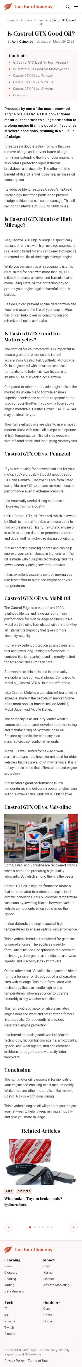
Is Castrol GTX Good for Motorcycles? (41, 69)
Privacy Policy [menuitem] (14, 1360)
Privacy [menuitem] (9, 1321)
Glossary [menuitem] (10, 1272)
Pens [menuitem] (8, 1266)
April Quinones (22, 41)
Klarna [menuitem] (47, 1272)
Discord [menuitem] (10, 1333)
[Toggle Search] (68, 6)
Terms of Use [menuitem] (38, 1360)
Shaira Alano (17, 1205)
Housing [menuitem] (49, 1321)
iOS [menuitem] (6, 1315)
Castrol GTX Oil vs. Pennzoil (33, 75)
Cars (41, 20)
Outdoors (26, 20)
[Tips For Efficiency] (28, 6)
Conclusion (21, 95)
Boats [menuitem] (47, 1315)
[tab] (30, 1227)
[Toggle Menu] (75, 6)
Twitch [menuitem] (9, 1327)
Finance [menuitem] (49, 1279)
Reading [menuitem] (10, 1279)
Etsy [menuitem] (46, 1266)
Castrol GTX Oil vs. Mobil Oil (33, 82)
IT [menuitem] (5, 1308)
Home (11, 20)
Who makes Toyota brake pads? (33, 1198)
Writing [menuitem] (9, 1285)
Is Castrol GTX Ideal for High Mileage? (40, 62)
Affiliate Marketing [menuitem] (56, 1285)
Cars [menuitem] (46, 1308)
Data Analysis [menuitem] (14, 1291)
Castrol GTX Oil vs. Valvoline (33, 89)
